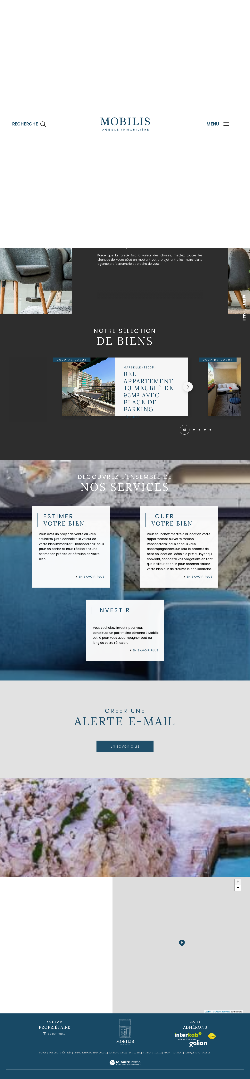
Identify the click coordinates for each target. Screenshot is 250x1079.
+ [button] (238, 882)
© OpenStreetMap (221, 1012)
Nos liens (177, 1052)
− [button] (238, 888)
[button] (188, 395)
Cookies (206, 1053)
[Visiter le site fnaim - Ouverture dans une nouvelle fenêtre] (212, 1036)
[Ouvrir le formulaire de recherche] (29, 124)
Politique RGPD (192, 1052)
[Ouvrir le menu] (218, 124)
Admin (167, 1052)
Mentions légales (152, 1052)
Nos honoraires (117, 1052)
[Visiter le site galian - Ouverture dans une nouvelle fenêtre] (198, 1043)
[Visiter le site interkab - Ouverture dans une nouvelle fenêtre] (188, 1036)
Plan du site (134, 1052)
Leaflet (208, 1012)
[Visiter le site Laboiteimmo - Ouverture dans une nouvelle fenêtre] (125, 1067)
